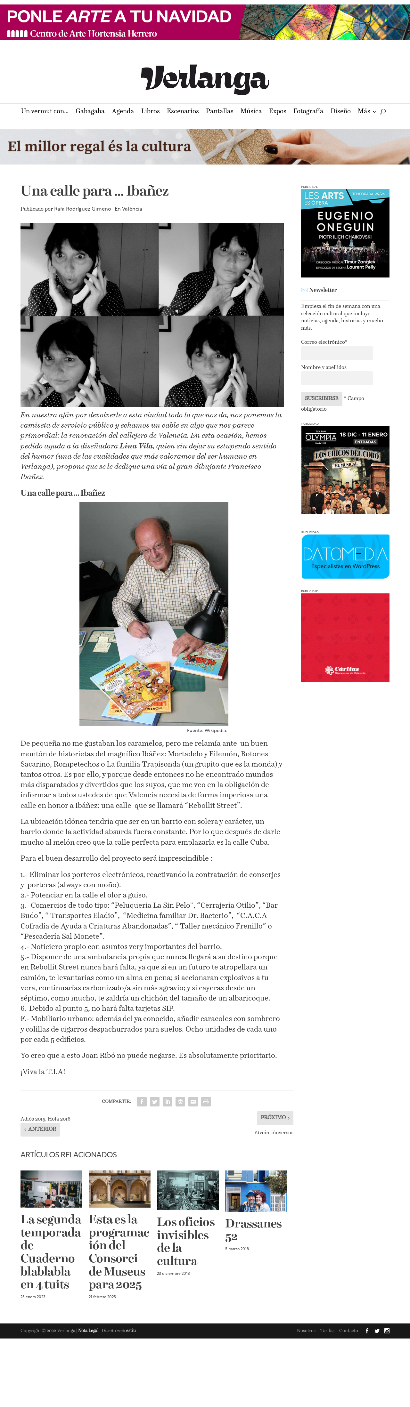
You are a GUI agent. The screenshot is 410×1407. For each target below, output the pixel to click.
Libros (150, 112)
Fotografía (308, 112)
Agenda (123, 112)
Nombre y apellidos (324, 367)
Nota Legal (89, 1331)
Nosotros (306, 1331)
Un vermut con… (45, 112)
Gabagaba (90, 112)
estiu (131, 1331)
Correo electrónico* (324, 342)
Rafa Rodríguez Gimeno (82, 209)
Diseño (341, 112)
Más (364, 112)
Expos (277, 112)
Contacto (348, 1331)
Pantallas (220, 112)
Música (251, 112)
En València (128, 209)
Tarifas (327, 1331)
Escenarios (183, 112)
